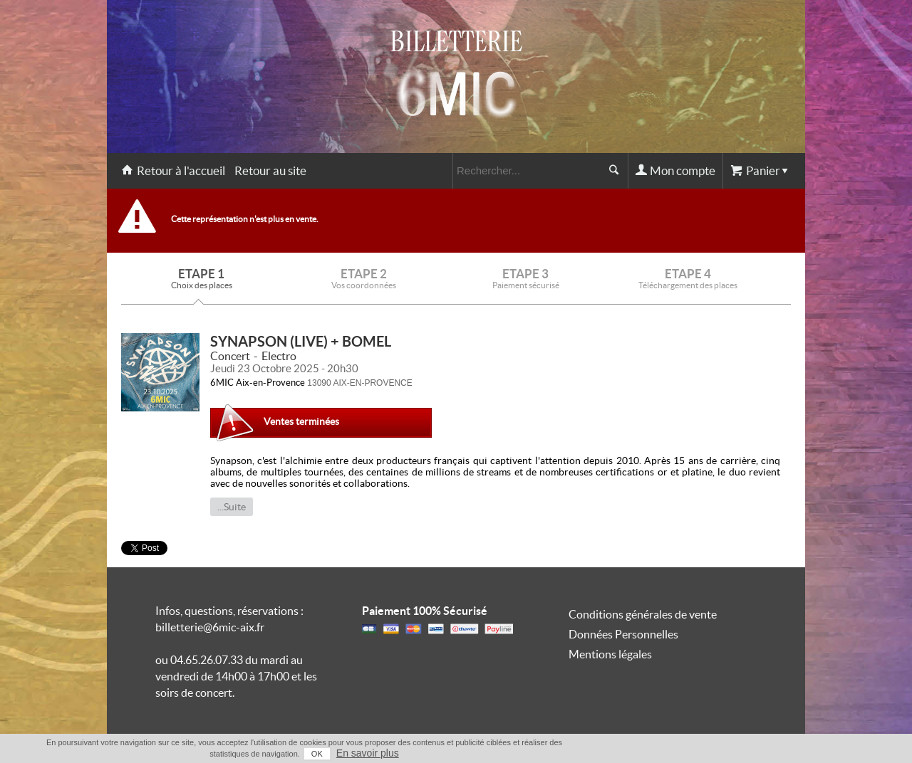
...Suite (231, 506)
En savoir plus (367, 753)
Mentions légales (610, 654)
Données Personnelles (623, 634)
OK (317, 753)
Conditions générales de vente (643, 614)
